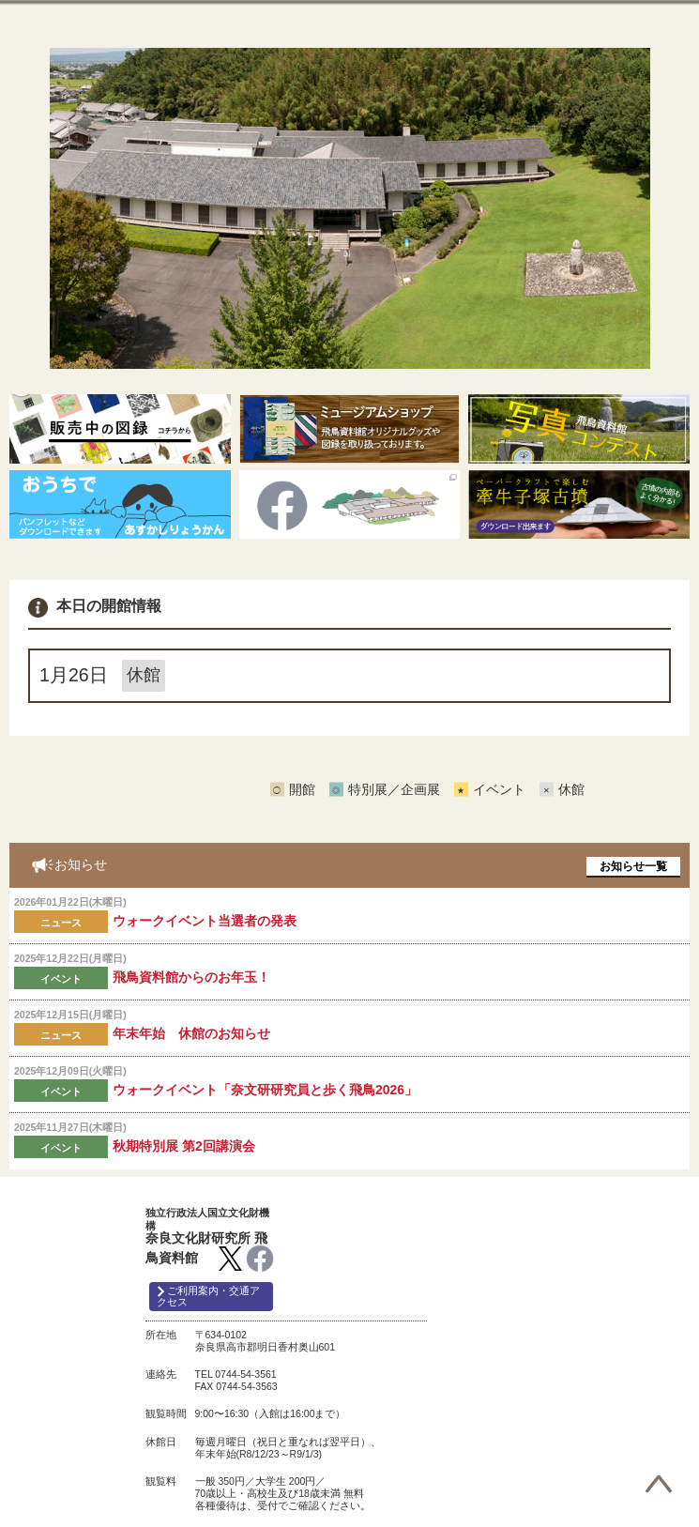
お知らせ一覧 (633, 866)
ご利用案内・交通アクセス (208, 1296)
